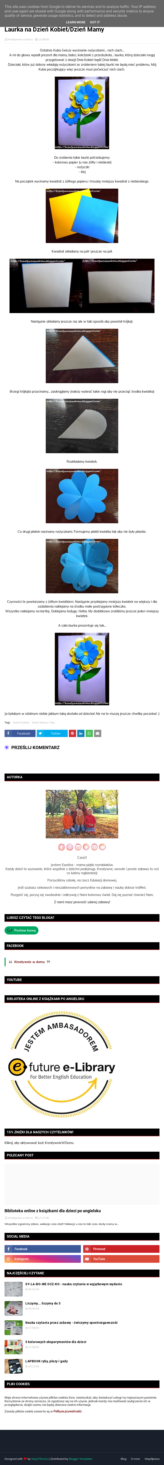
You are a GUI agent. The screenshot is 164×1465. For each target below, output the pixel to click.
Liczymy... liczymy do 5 (43, 1303)
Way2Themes (40, 1458)
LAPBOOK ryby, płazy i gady (46, 1361)
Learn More (75, 22)
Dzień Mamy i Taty (43, 722)
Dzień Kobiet (21, 722)
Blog (123, 1458)
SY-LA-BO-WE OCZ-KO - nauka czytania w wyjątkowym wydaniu (73, 1284)
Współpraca (152, 1458)
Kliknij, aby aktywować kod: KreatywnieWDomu (39, 1143)
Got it (95, 22)
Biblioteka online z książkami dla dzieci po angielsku (53, 1210)
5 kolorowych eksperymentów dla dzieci (56, 1342)
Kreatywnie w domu (20, 39)
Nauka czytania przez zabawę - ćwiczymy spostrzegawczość (71, 1322)
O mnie (135, 1458)
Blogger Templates (80, 1458)
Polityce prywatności (67, 1411)
